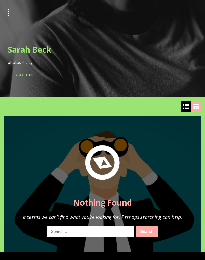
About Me (24, 74)
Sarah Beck (29, 49)
